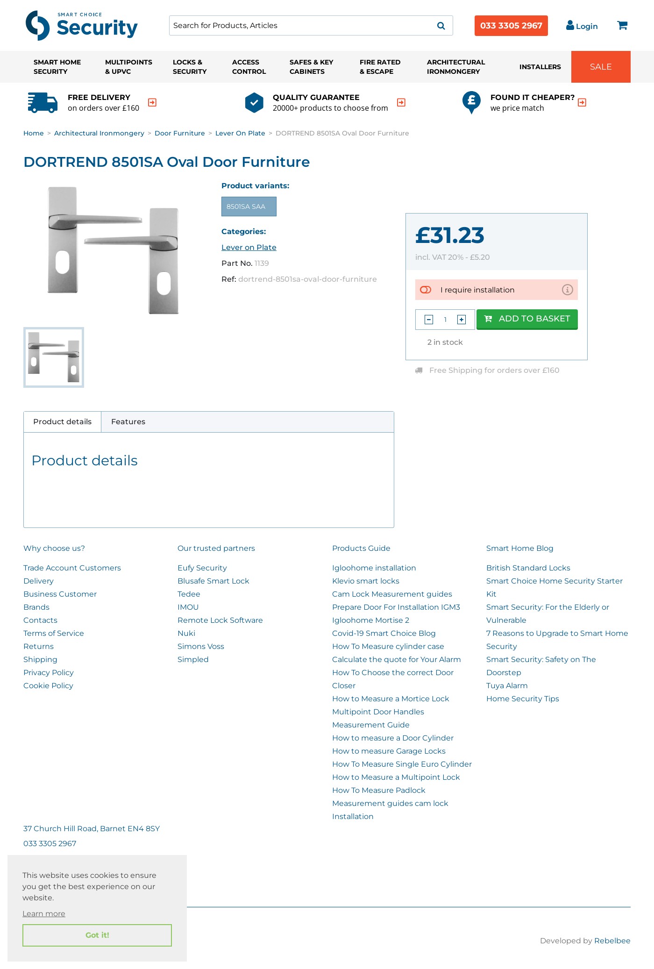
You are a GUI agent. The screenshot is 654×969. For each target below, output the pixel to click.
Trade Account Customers (72, 567)
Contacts (40, 620)
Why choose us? (54, 548)
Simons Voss (201, 646)
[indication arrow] (152, 102)
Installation (353, 816)
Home (33, 133)
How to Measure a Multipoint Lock (396, 777)
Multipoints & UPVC (128, 67)
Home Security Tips (522, 698)
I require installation (478, 289)
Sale (601, 67)
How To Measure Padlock (379, 790)
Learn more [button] (43, 913)
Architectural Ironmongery (456, 67)
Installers (540, 67)
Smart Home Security (57, 67)
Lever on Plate (240, 133)
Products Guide (361, 548)
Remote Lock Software (220, 620)
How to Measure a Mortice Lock (390, 698)
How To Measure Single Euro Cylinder (402, 764)
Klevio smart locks (365, 581)
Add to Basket (527, 319)
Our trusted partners (216, 548)
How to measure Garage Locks (389, 751)
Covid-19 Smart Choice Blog (384, 633)
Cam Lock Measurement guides (392, 594)
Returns (38, 646)
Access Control (249, 67)
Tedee (189, 594)
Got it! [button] (97, 935)
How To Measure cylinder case (388, 646)
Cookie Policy (48, 685)
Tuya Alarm (507, 685)
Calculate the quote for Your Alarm (396, 659)
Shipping (40, 659)
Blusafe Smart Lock (213, 581)
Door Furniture (180, 133)
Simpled (193, 659)
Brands (36, 607)
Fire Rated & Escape (380, 67)
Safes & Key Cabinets (311, 67)
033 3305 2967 (511, 26)
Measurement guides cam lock (390, 803)
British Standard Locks (528, 567)
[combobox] (311, 25)
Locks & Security (189, 67)
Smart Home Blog (520, 548)
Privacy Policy (48, 672)
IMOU (188, 607)
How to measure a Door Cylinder (393, 738)
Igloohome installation (374, 567)
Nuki (186, 633)
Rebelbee (612, 940)
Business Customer (60, 594)
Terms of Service (53, 633)
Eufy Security (202, 567)
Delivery (38, 581)
